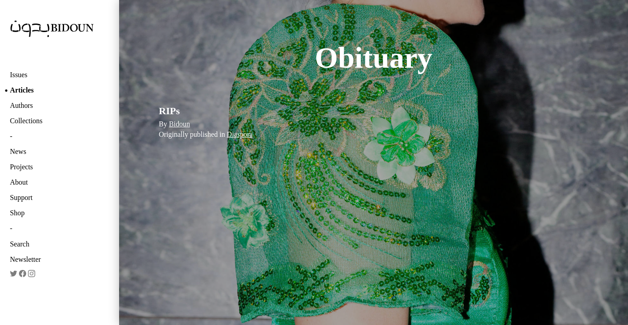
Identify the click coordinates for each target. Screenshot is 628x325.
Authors (21, 105)
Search (19, 244)
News (18, 151)
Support (21, 197)
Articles (22, 90)
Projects (21, 167)
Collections (26, 121)
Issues (19, 75)
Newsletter (25, 259)
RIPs (169, 110)
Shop (17, 213)
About (19, 182)
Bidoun (179, 124)
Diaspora (240, 134)
